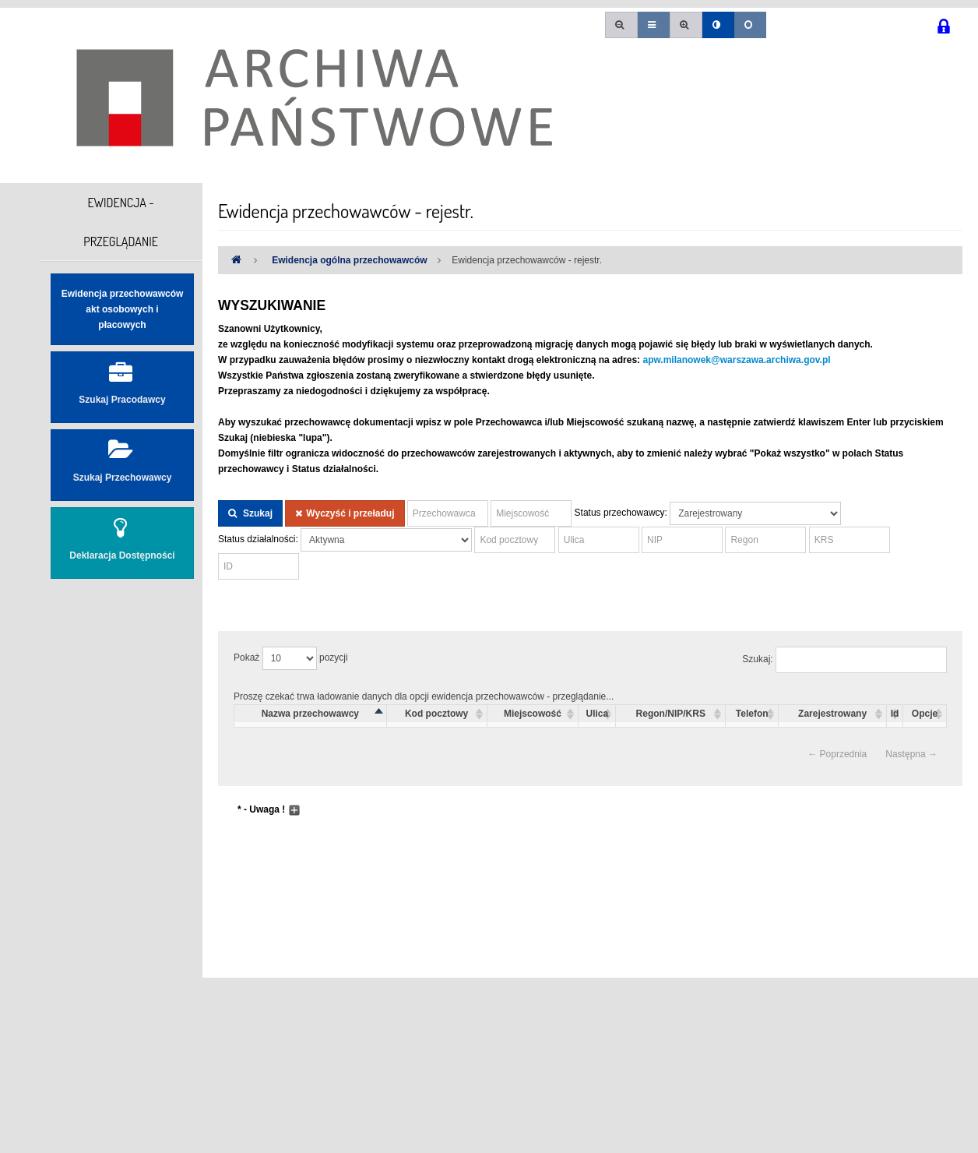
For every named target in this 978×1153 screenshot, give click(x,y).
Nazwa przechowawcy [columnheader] (310, 713)
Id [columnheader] (895, 713)
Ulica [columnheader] (597, 713)
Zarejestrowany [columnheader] (832, 713)
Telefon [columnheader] (752, 713)
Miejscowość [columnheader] (532, 713)
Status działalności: (258, 539)
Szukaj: (844, 660)
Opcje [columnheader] (925, 713)
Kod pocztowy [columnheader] (436, 713)
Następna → (911, 754)
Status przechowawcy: (621, 512)
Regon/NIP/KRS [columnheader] (670, 713)
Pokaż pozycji (291, 658)
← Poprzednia (837, 754)
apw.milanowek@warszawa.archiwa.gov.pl (736, 359)
